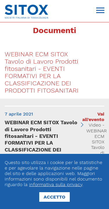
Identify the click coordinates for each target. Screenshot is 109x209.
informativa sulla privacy (55, 184)
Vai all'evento (93, 116)
